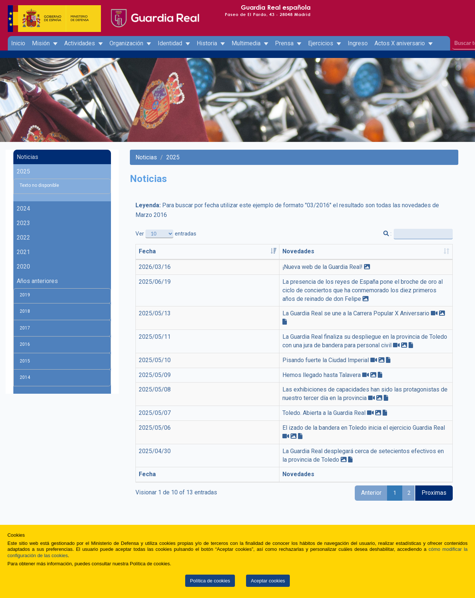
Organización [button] (130, 43)
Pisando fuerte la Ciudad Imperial (220, 343)
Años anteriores (37, 281)
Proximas (434, 450)
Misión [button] (45, 43)
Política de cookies (210, 581)
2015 (25, 361)
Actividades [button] (83, 43)
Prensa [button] (288, 43)
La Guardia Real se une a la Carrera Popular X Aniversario (250, 305)
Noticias (27, 156)
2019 (25, 295)
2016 (25, 344)
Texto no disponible (39, 185)
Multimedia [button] (250, 43)
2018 (25, 311)
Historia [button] (211, 43)
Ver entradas (165, 234)
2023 (23, 223)
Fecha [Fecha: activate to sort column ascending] (147, 251)
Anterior (371, 450)
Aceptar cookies (268, 581)
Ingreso (358, 43)
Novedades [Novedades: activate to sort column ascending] (193, 251)
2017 (25, 328)
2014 (25, 377)
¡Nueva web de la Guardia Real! (217, 266)
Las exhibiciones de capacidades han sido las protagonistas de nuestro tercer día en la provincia (302, 372)
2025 (23, 171)
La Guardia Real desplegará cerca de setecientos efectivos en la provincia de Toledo (287, 416)
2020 (23, 266)
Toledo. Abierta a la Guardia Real (218, 387)
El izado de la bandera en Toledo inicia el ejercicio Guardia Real (258, 402)
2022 (23, 237)
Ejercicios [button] (324, 43)
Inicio (18, 43)
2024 (23, 208)
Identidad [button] (174, 43)
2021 (23, 252)
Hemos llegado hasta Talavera (216, 357)
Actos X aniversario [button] (403, 43)
